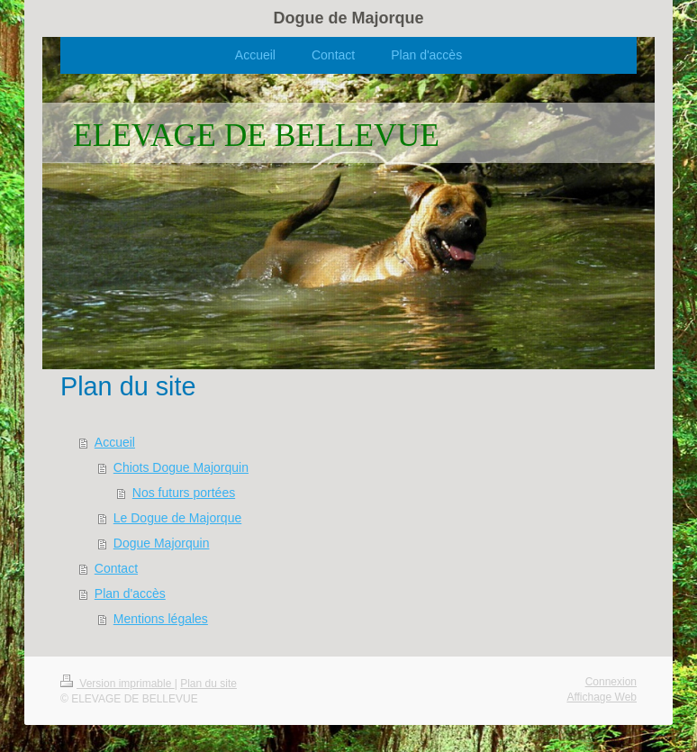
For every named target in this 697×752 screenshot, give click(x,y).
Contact (116, 568)
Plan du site (208, 683)
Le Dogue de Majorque (177, 518)
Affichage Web (601, 697)
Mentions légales (160, 619)
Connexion (611, 681)
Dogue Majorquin (161, 543)
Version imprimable (117, 683)
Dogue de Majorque (348, 18)
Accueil (115, 442)
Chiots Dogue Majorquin (181, 467)
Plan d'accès (130, 593)
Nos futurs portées (183, 492)
